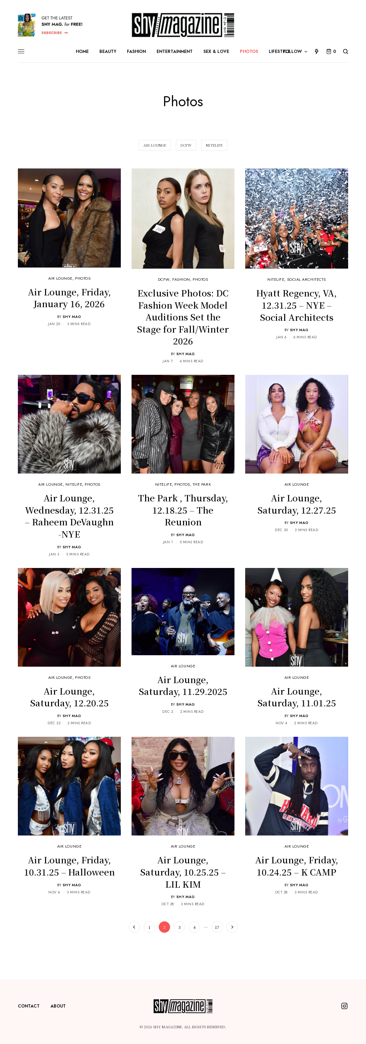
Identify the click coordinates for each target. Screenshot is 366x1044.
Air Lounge (60, 278)
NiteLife (275, 279)
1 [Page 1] (149, 927)
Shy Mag (72, 316)
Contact (29, 1006)
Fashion (181, 279)
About (58, 1006)
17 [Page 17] (217, 927)
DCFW (164, 279)
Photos (82, 278)
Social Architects (306, 279)
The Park (202, 484)
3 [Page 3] (179, 927)
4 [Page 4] (194, 927)
